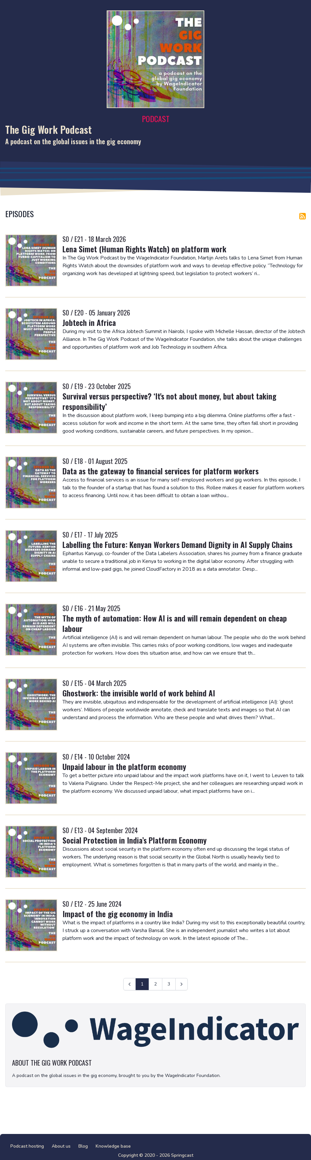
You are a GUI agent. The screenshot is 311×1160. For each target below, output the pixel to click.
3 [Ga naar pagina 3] (169, 984)
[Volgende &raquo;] (181, 984)
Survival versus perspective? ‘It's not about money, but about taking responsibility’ (169, 401)
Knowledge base (113, 1146)
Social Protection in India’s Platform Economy (134, 840)
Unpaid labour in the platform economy (124, 766)
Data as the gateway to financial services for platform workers (160, 471)
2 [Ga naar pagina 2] (155, 984)
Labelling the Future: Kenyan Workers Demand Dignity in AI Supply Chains (177, 544)
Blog (83, 1146)
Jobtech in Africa (89, 322)
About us (61, 1146)
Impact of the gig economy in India (117, 913)
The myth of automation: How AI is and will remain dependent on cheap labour (174, 623)
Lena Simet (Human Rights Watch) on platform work (144, 249)
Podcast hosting (27, 1146)
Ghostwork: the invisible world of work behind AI (138, 693)
